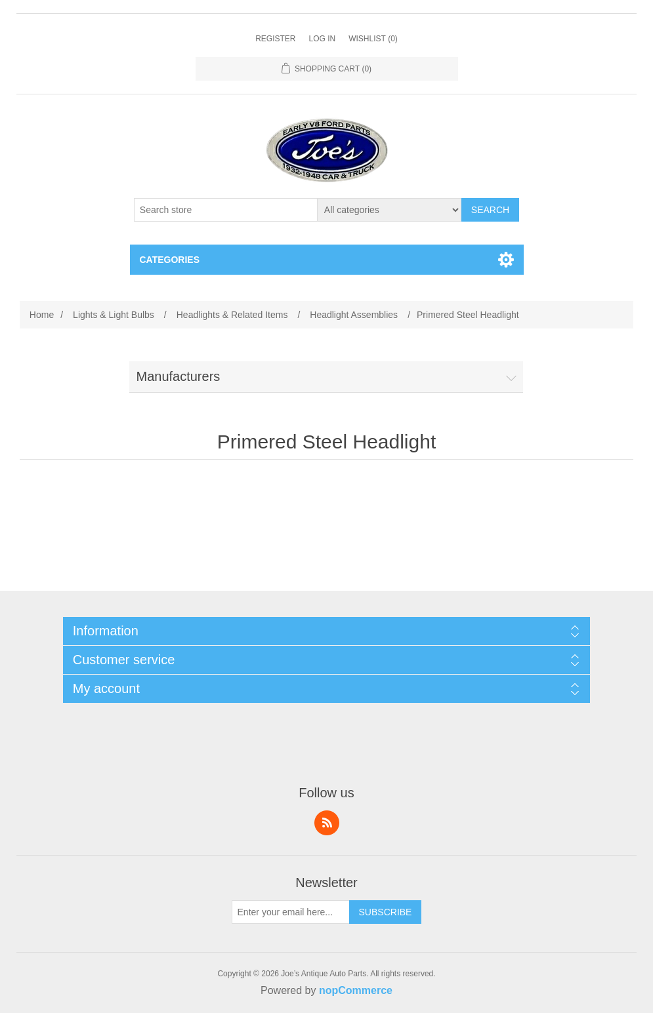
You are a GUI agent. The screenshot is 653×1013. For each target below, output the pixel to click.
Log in (321, 38)
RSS (326, 822)
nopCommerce (355, 990)
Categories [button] (170, 259)
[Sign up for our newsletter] (291, 912)
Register (275, 38)
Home (42, 314)
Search (490, 210)
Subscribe (385, 912)
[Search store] (226, 210)
